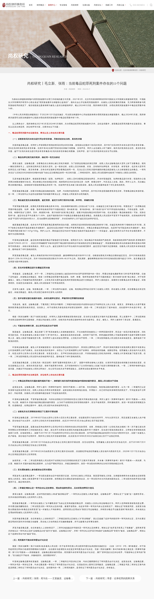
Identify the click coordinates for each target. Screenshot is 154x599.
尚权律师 (74, 5)
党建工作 (109, 5)
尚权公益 (120, 5)
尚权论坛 (97, 5)
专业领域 (63, 5)
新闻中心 (51, 5)
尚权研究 (142, 70)
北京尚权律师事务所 (130, 70)
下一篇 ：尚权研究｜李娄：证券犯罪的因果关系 (110, 578)
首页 (31, 5)
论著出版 (86, 5)
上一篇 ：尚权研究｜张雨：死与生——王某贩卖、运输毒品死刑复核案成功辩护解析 (44, 578)
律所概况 (40, 5)
